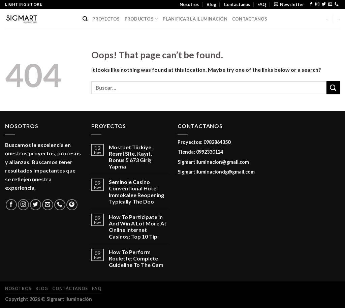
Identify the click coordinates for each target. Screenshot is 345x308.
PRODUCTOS (141, 19)
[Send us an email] (330, 4)
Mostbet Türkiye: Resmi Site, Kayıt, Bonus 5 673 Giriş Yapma (131, 157)
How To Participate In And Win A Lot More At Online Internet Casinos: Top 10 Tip (137, 227)
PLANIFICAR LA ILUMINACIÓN (195, 19)
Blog (211, 4)
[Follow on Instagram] (317, 4)
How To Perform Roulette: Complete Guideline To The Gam (136, 258)
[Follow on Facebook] (311, 4)
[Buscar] (85, 18)
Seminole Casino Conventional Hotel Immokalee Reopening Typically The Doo (136, 192)
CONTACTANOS (250, 19)
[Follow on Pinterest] (71, 204)
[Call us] (337, 4)
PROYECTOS (106, 19)
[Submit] (333, 87)
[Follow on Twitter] (324, 4)
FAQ (261, 4)
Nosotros (189, 4)
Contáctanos (237, 4)
